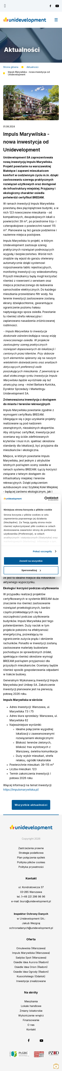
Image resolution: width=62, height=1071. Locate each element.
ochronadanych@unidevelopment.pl (31, 928)
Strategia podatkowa (31, 852)
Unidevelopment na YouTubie (57, 6)
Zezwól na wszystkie (31, 561)
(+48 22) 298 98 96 (33, 896)
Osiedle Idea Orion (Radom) (31, 967)
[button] (31, 119)
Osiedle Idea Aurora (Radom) (31, 962)
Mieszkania (31, 1001)
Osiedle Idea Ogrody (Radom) (31, 971)
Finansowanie (31, 1020)
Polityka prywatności (31, 866)
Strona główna (10, 67)
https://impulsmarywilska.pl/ (21, 789)
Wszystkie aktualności (31, 804)
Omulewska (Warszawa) (31, 948)
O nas (31, 1024)
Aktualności (32, 67)
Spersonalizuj (31, 570)
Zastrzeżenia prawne (31, 848)
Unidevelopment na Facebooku (51, 6)
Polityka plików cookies (31, 862)
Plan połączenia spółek (31, 857)
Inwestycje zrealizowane (31, 981)
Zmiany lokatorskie (31, 1010)
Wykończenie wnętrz (31, 1015)
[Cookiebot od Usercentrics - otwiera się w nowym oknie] (44, 499)
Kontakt (31, 1029)
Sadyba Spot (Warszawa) (31, 957)
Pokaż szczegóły (42, 551)
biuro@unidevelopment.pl (35, 901)
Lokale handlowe (31, 1006)
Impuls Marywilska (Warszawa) (31, 952)
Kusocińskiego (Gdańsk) (31, 976)
